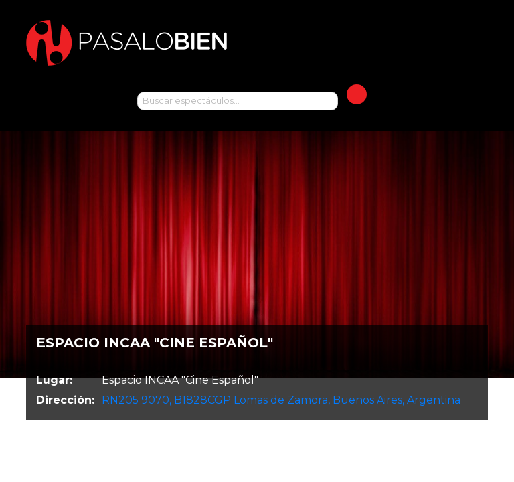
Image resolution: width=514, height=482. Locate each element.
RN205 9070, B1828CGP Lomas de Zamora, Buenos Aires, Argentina (281, 400)
